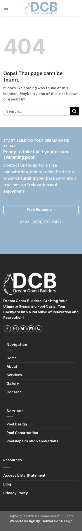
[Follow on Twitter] (23, 328)
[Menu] (6, 8)
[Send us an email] (31, 328)
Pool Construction (22, 433)
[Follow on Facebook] (7, 328)
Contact (14, 392)
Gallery (13, 383)
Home (12, 358)
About (12, 366)
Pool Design (17, 424)
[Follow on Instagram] (15, 328)
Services (14, 375)
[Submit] (74, 111)
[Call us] (38, 328)
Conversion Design (57, 521)
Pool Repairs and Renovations (32, 441)
